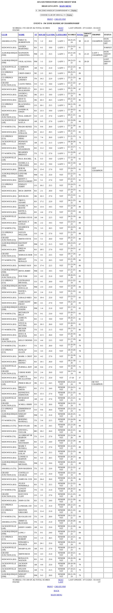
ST (36, 35)
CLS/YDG (50, 35)
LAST (60, 30)
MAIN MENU (65, 6)
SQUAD (42, 35)
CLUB (4, 35)
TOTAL (80, 35)
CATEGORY (61, 35)
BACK (56, 591)
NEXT (60, 28)
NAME (22, 35)
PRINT (50, 19)
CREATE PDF (60, 19)
